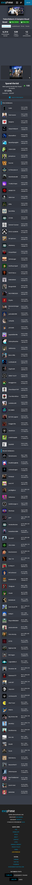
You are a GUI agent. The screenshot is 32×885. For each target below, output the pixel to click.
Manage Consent (16, 844)
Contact (16, 839)
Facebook (16, 864)
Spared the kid (12, 83)
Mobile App (16, 832)
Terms (16, 849)
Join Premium (16, 852)
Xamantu (19, 819)
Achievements (6, 26)
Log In (28, 2)
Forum (27, 26)
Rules (16, 834)
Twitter (16, 862)
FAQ (16, 829)
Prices (22, 26)
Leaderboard (16, 26)
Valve (23, 822)
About (16, 837)
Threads (16, 859)
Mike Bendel (19, 817)
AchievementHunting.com (16, 867)
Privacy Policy (16, 847)
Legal (16, 842)
